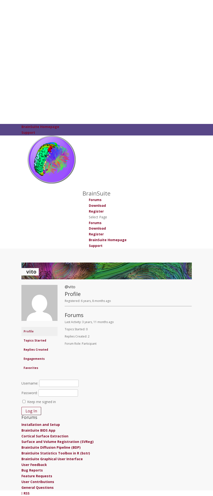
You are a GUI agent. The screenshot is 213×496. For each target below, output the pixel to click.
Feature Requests (36, 476)
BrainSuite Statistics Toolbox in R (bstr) (55, 453)
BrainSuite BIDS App (38, 430)
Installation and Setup (40, 424)
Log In (31, 411)
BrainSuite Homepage (40, 126)
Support (28, 132)
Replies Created (36, 350)
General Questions (37, 487)
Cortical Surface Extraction (44, 436)
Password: (29, 393)
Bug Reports (32, 470)
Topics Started (35, 340)
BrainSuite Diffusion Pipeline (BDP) (51, 447)
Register (96, 211)
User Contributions (37, 481)
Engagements (34, 359)
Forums (95, 199)
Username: (29, 383)
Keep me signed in (41, 401)
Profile (29, 331)
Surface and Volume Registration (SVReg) (57, 441)
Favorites (31, 368)
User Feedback (34, 464)
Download (97, 205)
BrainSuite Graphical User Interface (52, 459)
